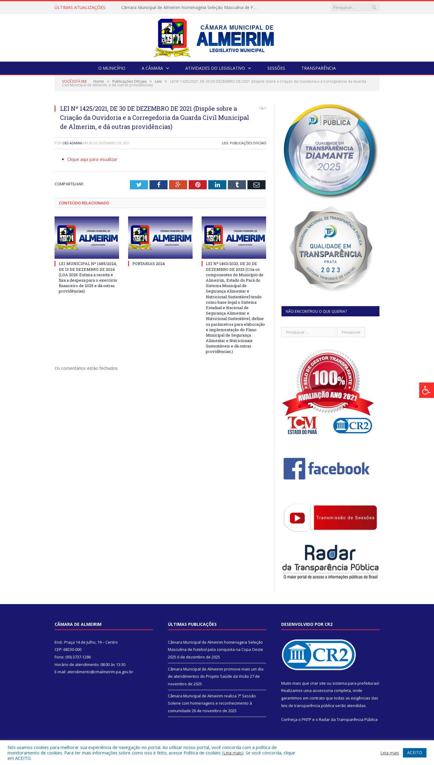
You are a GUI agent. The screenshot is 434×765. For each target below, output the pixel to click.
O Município (111, 68)
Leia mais (232, 753)
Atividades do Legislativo (215, 68)
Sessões (276, 68)
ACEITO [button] (414, 752)
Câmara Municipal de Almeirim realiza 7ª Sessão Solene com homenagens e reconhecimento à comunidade (212, 703)
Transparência (318, 68)
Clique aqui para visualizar (92, 159)
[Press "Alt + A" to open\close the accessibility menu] (426, 390)
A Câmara (152, 68)
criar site (318, 683)
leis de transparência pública (307, 705)
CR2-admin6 (72, 143)
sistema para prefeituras (355, 683)
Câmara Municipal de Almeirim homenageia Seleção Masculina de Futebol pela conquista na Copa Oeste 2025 (190, 7)
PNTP (306, 719)
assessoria (323, 690)
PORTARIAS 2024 (148, 263)
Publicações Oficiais (248, 143)
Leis (225, 143)
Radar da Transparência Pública (348, 719)
